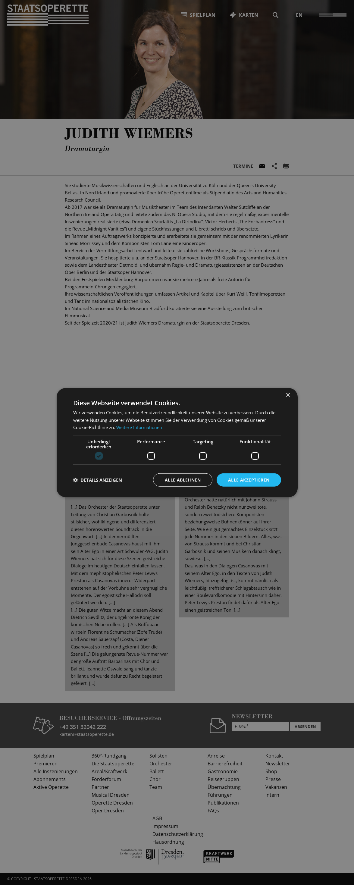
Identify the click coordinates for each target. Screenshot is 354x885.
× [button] (288, 395)
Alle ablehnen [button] (183, 479)
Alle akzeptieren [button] (248, 479)
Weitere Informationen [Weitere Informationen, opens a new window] (139, 427)
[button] (97, 480)
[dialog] (177, 442)
